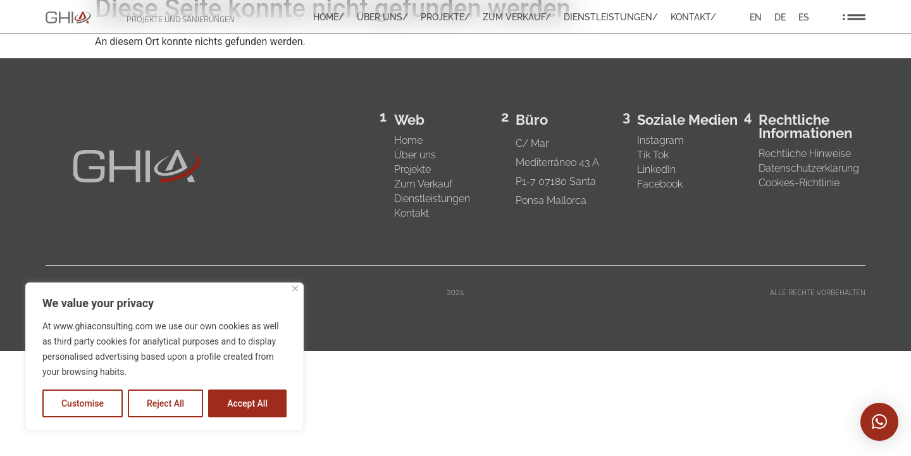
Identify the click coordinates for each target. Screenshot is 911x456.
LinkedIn (656, 169)
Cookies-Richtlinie (799, 183)
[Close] (295, 288)
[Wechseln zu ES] (803, 17)
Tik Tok (653, 155)
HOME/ (328, 18)
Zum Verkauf (423, 184)
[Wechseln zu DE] (780, 17)
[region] (164, 356)
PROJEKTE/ (445, 18)
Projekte (412, 169)
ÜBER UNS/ (382, 18)
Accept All (247, 403)
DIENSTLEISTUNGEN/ (611, 18)
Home (408, 140)
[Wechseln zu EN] (755, 17)
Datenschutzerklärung (809, 168)
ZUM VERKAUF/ (517, 18)
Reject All (165, 403)
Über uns (415, 155)
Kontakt (411, 213)
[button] (879, 422)
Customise (82, 403)
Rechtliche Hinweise (805, 154)
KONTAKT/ (693, 18)
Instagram (660, 140)
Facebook (660, 184)
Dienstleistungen (432, 199)
